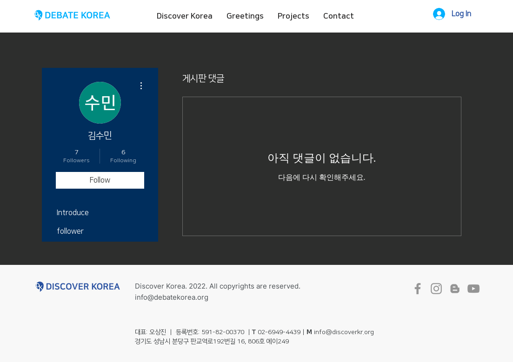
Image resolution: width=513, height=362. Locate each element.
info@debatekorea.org (171, 297)
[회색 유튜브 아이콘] (473, 288)
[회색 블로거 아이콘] (454, 288)
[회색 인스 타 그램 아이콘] (436, 288)
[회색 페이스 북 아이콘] (417, 288)
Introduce (73, 213)
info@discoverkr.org (344, 332)
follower (70, 231)
